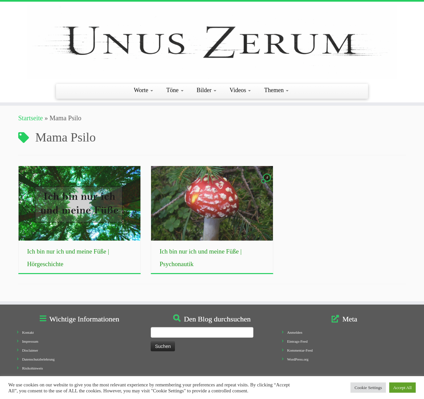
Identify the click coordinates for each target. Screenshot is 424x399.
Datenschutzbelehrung (38, 359)
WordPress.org (298, 359)
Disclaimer (30, 350)
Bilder (207, 90)
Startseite (30, 118)
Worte (143, 90)
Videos (240, 90)
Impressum (30, 341)
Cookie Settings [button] (368, 387)
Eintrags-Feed (297, 341)
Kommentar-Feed (300, 350)
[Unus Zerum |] (212, 42)
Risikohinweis (32, 368)
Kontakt (28, 332)
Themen (276, 90)
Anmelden (294, 332)
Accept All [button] (402, 387)
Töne (174, 90)
